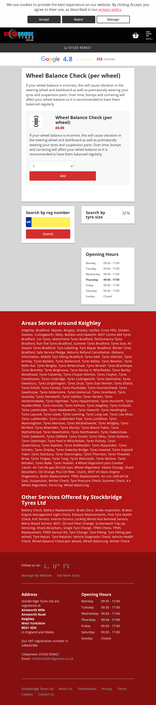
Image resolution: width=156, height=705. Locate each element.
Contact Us (46, 693)
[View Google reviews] (78, 57)
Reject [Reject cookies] (78, 18)
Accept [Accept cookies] (44, 18)
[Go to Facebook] (47, 564)
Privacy (107, 687)
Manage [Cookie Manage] (113, 18)
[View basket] (135, 34)
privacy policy (110, 9)
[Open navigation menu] (149, 34)
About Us (65, 687)
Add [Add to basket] (63, 174)
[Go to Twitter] (66, 564)
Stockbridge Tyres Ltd (37, 687)
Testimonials (87, 687)
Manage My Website (36, 574)
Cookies (27, 693)
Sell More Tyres (68, 574)
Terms (122, 687)
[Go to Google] (56, 564)
